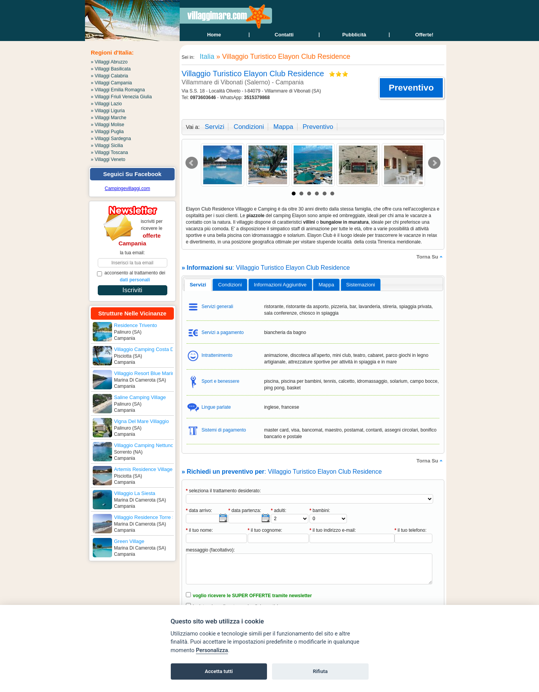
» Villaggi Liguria (108, 110)
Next (434, 163)
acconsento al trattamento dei (131, 276)
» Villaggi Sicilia (107, 145)
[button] (411, 88)
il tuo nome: (199, 530)
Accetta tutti (219, 671)
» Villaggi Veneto (108, 159)
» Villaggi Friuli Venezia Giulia (121, 96)
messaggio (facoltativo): (210, 550)
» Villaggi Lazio (106, 103)
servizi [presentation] (198, 285)
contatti (284, 35)
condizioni (249, 126)
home (214, 35)
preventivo (318, 126)
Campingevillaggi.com (127, 188)
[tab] (198, 285)
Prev (191, 163)
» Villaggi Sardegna (111, 138)
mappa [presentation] (326, 285)
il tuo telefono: (410, 530)
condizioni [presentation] (230, 285)
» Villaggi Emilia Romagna (118, 89)
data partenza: (244, 510)
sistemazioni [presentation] (360, 285)
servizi (214, 126)
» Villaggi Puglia (107, 131)
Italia (206, 56)
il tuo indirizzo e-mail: (332, 530)
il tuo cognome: (265, 530)
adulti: (278, 510)
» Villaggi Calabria (109, 76)
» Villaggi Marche (108, 117)
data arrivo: (199, 510)
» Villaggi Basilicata (111, 69)
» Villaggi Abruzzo (109, 62)
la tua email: (132, 252)
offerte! (424, 35)
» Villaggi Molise (107, 124)
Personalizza (212, 650)
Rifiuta (320, 671)
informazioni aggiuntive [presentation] (280, 285)
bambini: (319, 510)
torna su (430, 257)
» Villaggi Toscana (109, 152)
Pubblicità (354, 35)
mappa (283, 126)
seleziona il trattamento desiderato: (223, 490)
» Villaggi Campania (111, 83)
